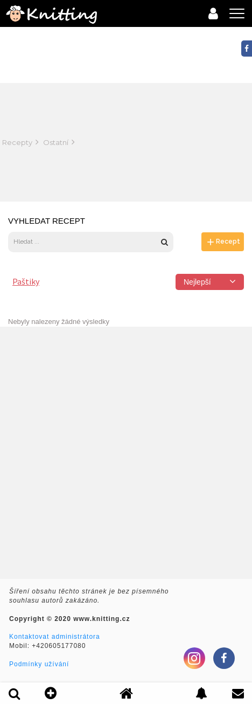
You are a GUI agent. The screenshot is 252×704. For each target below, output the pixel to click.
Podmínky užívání (39, 664)
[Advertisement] (189, 142)
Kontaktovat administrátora (54, 636)
